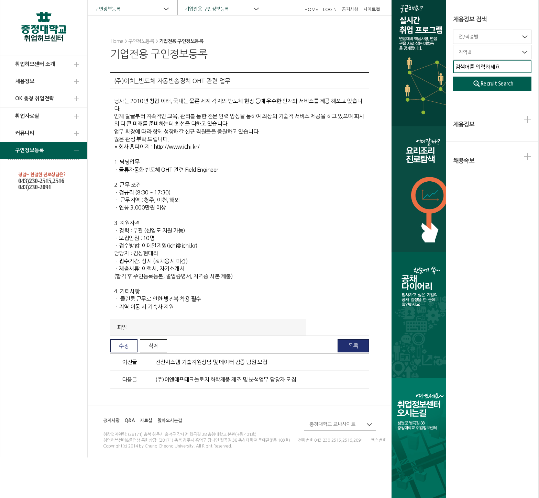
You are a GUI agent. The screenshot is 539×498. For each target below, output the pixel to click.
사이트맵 (371, 9)
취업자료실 (27, 115)
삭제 (153, 346)
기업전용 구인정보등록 (207, 9)
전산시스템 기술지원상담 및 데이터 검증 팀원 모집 (211, 362)
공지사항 (350, 9)
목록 (353, 346)
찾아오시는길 (169, 420)
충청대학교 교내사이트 (332, 424)
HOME (311, 9)
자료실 (146, 420)
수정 (124, 346)
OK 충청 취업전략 (34, 98)
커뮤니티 (24, 133)
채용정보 (24, 81)
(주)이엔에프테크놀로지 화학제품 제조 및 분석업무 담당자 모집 (225, 379)
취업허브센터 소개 (35, 64)
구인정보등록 (29, 150)
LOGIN (330, 9)
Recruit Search (497, 83)
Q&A (130, 420)
